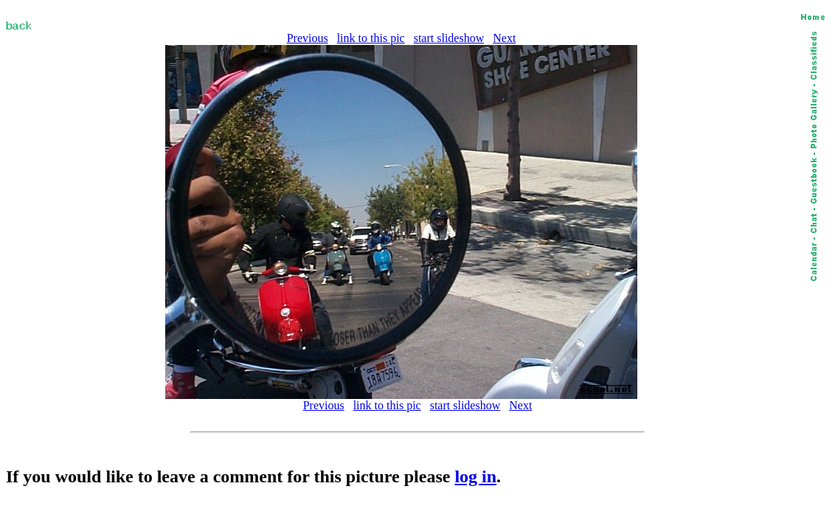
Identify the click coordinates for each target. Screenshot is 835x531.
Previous (307, 38)
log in (475, 476)
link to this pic (371, 38)
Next (504, 38)
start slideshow (449, 38)
